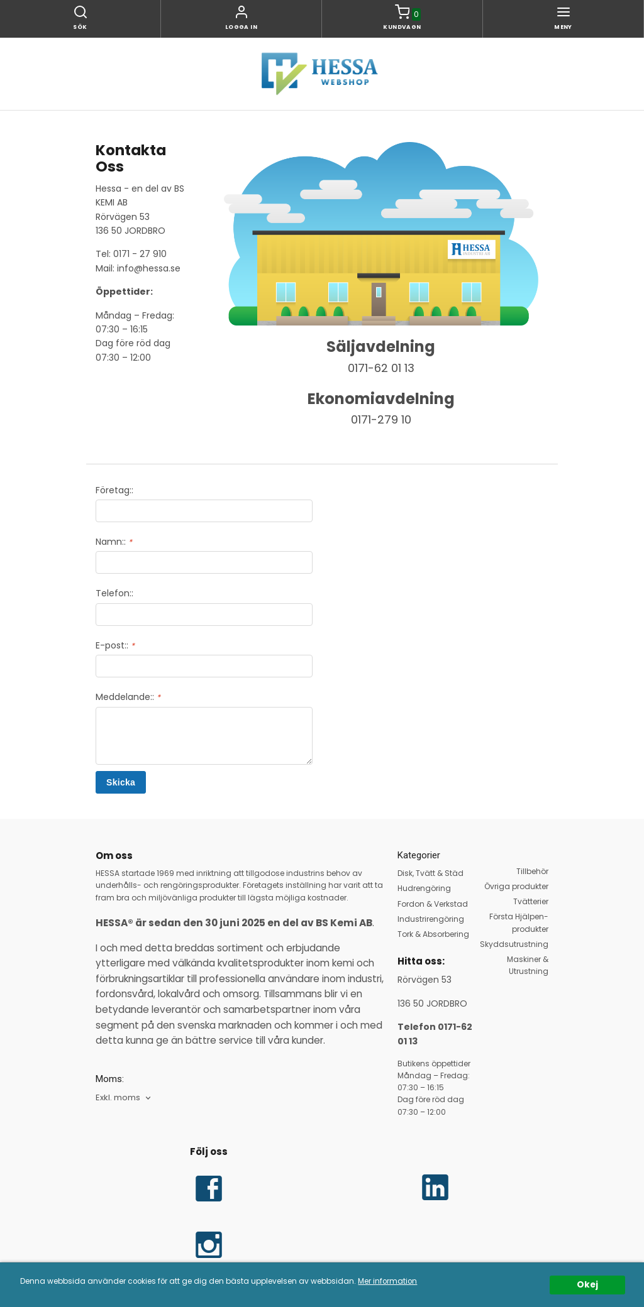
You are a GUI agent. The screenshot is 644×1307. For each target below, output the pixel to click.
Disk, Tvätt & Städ (430, 873)
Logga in (241, 27)
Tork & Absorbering (433, 934)
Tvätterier (530, 901)
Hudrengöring (424, 888)
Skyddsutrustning (514, 944)
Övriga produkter (516, 886)
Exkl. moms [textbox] (118, 1098)
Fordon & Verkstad (432, 904)
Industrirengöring (430, 919)
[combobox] (124, 1098)
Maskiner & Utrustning (527, 965)
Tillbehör (532, 871)
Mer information (387, 1281)
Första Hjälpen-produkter (518, 922)
